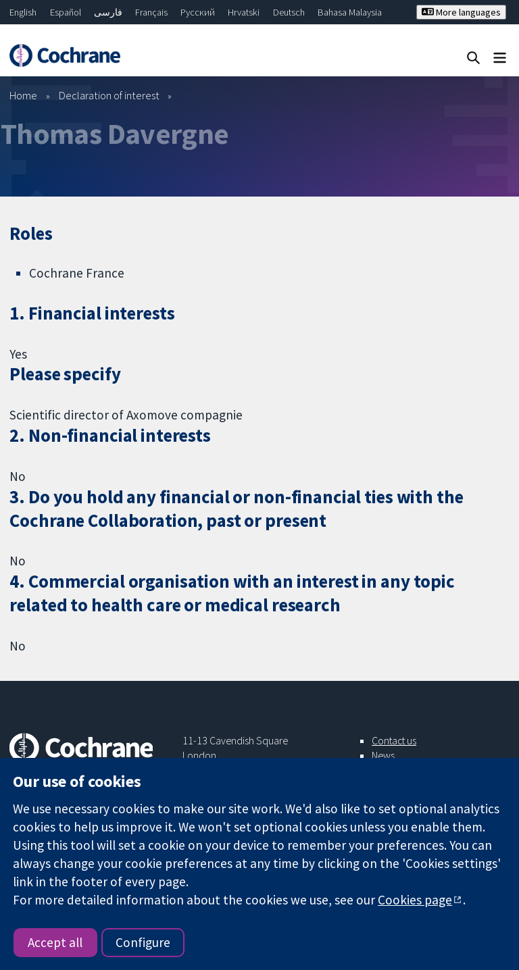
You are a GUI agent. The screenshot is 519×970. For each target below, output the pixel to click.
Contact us (394, 740)
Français (151, 12)
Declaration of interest (109, 95)
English (22, 12)
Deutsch (289, 12)
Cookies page (415, 900)
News (383, 755)
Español (65, 12)
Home (23, 95)
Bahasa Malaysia (350, 12)
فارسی (108, 12)
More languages (461, 12)
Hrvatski (244, 12)
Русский (197, 12)
